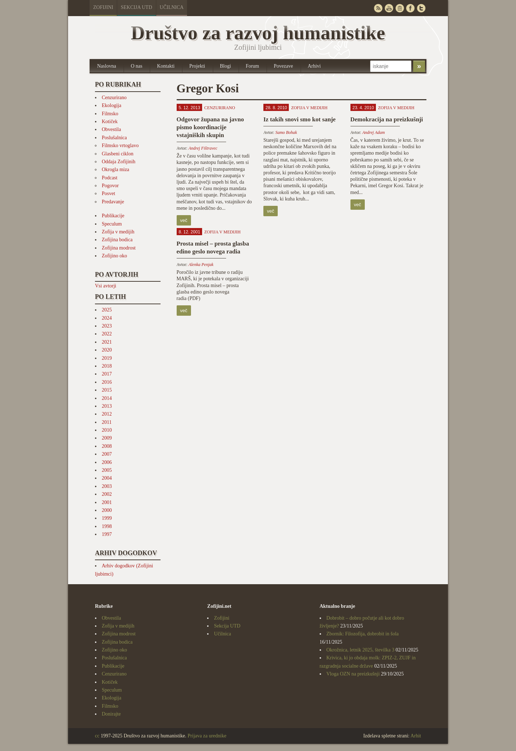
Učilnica (172, 7)
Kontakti (166, 66)
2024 (107, 318)
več (183, 220)
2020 (107, 350)
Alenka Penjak (201, 264)
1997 (107, 534)
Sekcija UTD (136, 7)
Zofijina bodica (117, 239)
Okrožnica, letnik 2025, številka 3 (360, 650)
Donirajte (111, 714)
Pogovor (110, 185)
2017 (107, 374)
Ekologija (111, 105)
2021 (107, 342)
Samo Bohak (286, 132)
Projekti (197, 66)
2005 (107, 470)
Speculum (112, 224)
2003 (107, 486)
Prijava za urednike (207, 735)
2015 (107, 390)
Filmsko (110, 113)
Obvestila (111, 129)
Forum (252, 66)
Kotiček (110, 121)
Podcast (110, 177)
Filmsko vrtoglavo (120, 145)
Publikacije (113, 215)
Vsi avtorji (105, 286)
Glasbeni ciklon (117, 153)
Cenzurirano (114, 97)
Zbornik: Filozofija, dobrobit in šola (362, 633)
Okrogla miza (115, 169)
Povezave (283, 66)
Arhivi (314, 66)
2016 (107, 382)
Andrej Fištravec (203, 148)
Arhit (415, 735)
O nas (136, 66)
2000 (107, 510)
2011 (106, 422)
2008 (107, 446)
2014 (107, 398)
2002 (107, 494)
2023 (107, 326)
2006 (107, 462)
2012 (107, 414)
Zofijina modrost (119, 248)
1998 (107, 526)
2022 (107, 333)
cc (97, 735)
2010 (107, 430)
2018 (107, 366)
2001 (107, 502)
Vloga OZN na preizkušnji (353, 674)
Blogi (225, 66)
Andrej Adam (373, 132)
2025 (107, 309)
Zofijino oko (114, 255)
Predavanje (113, 201)
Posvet (108, 193)
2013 (107, 406)
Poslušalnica (114, 137)
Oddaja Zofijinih (118, 161)
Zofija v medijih (118, 231)
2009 (107, 438)
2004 (107, 478)
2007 (107, 454)
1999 (107, 518)
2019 (107, 358)
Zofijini (103, 7)
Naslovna (106, 66)
